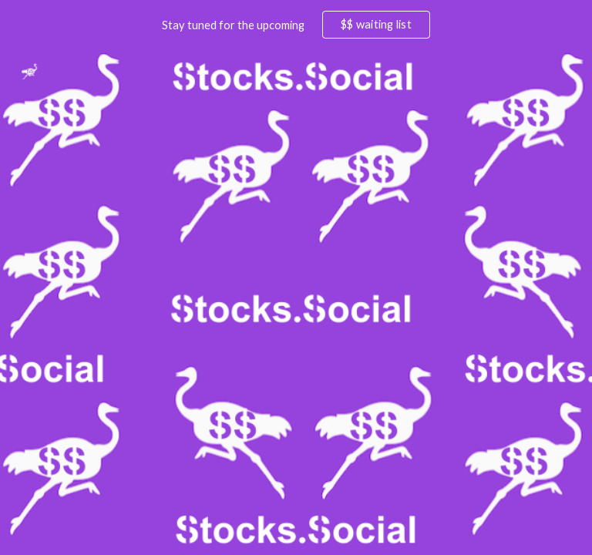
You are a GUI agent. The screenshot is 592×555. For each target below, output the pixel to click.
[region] (296, 24)
